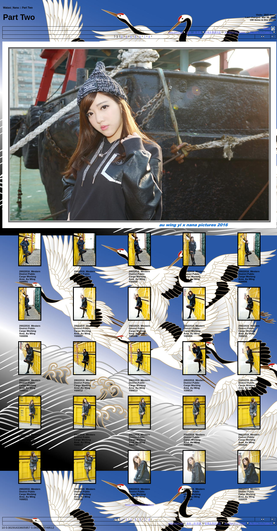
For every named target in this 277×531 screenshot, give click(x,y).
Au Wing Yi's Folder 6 (261, 32)
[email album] (147, 505)
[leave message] (132, 505)
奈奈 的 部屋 (194, 32)
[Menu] (267, 28)
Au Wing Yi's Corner (235, 32)
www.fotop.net (175, 32)
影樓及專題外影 (213, 32)
